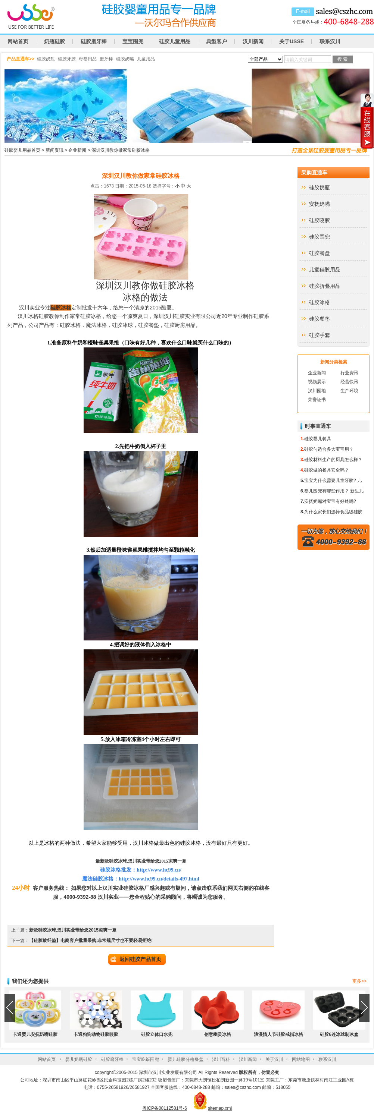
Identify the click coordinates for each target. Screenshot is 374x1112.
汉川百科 (221, 1059)
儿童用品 (146, 59)
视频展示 (317, 381)
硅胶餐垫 (319, 319)
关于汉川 (274, 1059)
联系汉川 (330, 41)
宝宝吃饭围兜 (145, 1059)
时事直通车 (318, 426)
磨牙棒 (106, 59)
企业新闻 (77, 150)
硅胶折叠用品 (324, 286)
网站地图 (301, 1059)
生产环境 (349, 390)
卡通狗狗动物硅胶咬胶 (96, 1034)
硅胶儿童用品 (174, 41)
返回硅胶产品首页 (140, 959)
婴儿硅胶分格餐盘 (185, 1059)
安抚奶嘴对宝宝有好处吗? (330, 501)
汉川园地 (317, 390)
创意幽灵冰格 (217, 1034)
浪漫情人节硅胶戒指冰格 (278, 1034)
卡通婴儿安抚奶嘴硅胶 (35, 1034)
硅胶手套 (319, 335)
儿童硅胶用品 (324, 270)
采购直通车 (314, 173)
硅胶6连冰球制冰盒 (339, 1034)
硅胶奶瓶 (46, 59)
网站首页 (17, 41)
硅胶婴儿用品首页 (22, 150)
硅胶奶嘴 (125, 59)
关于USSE (291, 41)
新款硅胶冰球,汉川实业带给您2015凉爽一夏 (72, 930)
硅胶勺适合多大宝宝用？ (328, 449)
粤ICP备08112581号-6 (164, 1108)
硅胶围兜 (319, 237)
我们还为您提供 (30, 981)
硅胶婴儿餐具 (317, 438)
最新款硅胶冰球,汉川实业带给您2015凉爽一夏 (141, 861)
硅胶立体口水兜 (156, 1034)
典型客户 (216, 41)
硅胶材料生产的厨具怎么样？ (333, 459)
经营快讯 (349, 381)
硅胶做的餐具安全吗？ (326, 470)
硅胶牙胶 (67, 59)
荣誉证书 (317, 399)
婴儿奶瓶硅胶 (78, 1059)
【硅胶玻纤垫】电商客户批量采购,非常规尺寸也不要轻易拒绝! (91, 940)
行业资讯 (349, 372)
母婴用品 (88, 59)
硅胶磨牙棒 (94, 41)
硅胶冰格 (60, 308)
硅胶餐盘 (319, 253)
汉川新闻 (253, 41)
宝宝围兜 (132, 41)
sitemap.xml (220, 1108)
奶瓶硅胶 (54, 41)
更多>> (359, 981)
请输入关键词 (298, 59)
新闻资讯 (54, 150)
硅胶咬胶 (319, 220)
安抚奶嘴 (319, 204)
